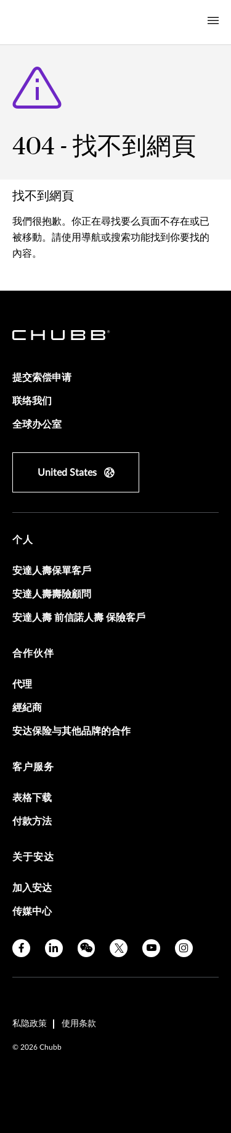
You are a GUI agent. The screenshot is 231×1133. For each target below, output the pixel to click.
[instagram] (184, 948)
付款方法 (32, 821)
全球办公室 (37, 425)
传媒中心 (32, 911)
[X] (119, 948)
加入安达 (32, 888)
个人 (22, 540)
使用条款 (79, 1023)
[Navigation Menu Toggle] (213, 21)
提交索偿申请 (41, 378)
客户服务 (33, 767)
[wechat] (86, 948)
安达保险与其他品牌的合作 (71, 731)
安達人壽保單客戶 (51, 571)
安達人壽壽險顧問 (51, 594)
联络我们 (32, 401)
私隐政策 (29, 1023)
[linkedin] (54, 948)
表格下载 (32, 798)
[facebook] (21, 948)
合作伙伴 (33, 653)
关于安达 (33, 857)
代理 (22, 684)
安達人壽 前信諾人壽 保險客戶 (78, 618)
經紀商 (27, 708)
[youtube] (151, 948)
